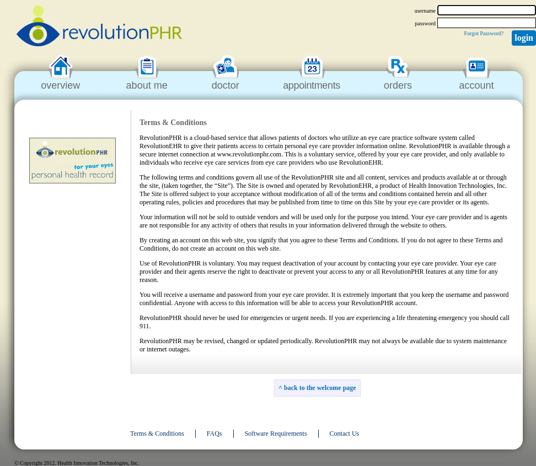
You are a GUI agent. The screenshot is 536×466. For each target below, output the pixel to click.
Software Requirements (276, 433)
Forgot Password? (483, 33)
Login (523, 37)
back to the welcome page (320, 388)
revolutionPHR (99, 28)
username (425, 11)
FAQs (214, 433)
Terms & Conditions (157, 433)
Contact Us (345, 433)
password (425, 23)
